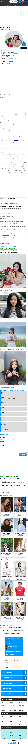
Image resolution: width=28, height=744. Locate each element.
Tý (2, 720)
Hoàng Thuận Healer (9, 662)
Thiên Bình (18, 647)
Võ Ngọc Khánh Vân (20, 575)
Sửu (11, 720)
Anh (20, 734)
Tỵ (19, 723)
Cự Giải (12, 701)
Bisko (6, 659)
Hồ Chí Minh (7, 514)
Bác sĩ (6, 576)
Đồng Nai (7, 554)
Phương (3, 736)
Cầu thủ (20, 597)
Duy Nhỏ (15, 657)
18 (13, 636)
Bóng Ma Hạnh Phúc (6, 595)
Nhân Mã (3, 706)
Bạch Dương (13, 709)
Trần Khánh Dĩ (8, 666)
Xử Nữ (3, 703)
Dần (20, 720)
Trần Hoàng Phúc (20, 595)
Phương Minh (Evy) (7, 532)
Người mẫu (17, 5)
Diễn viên (12, 5)
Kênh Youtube (7, 617)
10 (15, 636)
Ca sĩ (2, 5)
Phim (7, 597)
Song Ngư (4, 709)
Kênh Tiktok (20, 617)
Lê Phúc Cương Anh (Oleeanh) (20, 511)
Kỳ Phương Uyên (6, 511)
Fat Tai (6, 655)
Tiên (11, 731)
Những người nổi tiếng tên (8, 246)
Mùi (11, 715)
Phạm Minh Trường (7, 575)
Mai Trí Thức (16, 655)
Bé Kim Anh (20, 552)
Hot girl (7, 5)
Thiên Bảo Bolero (20, 532)
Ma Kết (11, 706)
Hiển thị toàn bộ (23, 488)
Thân (20, 715)
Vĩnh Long (16, 140)
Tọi (6, 657)
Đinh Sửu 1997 (6, 235)
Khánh (11, 736)
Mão (2, 723)
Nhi (2, 734)
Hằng (11, 734)
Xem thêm (24, 620)
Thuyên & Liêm (20, 616)
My (2, 731)
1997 (18, 636)
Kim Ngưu (21, 709)
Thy (20, 736)
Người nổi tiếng (3, 29)
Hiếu (20, 731)
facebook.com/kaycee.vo (11, 58)
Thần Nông (21, 703)
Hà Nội (20, 554)
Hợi (20, 717)
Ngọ (2, 715)
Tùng (11, 728)
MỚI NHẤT (22, 5)
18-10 (12, 53)
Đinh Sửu (15, 645)
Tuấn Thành (16, 661)
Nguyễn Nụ (7, 661)
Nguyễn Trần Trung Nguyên (7, 552)
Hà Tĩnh (20, 534)
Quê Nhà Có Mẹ (7, 616)
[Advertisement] (14, 466)
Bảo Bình (21, 706)
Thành (3, 728)
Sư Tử (20, 701)
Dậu (2, 717)
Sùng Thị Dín (16, 666)
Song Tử (3, 701)
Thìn (11, 723)
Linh (20, 728)
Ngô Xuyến (16, 659)
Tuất (11, 717)
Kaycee (12, 29)
